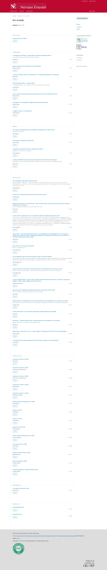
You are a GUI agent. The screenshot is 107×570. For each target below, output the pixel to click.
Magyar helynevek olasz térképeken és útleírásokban (27, 66)
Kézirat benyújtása (82, 18)
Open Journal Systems (82, 66)
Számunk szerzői (17, 514)
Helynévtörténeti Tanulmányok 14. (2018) (24, 401)
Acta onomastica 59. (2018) (20, 444)
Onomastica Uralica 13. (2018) (20, 384)
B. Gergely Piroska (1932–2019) (21, 488)
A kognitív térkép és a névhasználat (22, 111)
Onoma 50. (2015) (17, 410)
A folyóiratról (29, 11)
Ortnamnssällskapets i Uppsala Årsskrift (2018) (25, 469)
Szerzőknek (79, 60)
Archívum (21, 11)
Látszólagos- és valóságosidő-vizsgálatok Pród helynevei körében (30, 102)
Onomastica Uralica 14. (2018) (20, 393)
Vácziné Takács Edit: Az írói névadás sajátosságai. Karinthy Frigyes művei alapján (34, 311)
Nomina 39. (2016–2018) (19, 427)
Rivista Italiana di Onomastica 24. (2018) (23, 435)
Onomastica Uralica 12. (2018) (20, 376)
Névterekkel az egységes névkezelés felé (23, 140)
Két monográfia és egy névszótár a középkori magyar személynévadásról (42, 258)
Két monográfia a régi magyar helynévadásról (42, 183)
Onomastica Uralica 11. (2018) (20, 367)
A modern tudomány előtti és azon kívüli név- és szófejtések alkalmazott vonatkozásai (36, 74)
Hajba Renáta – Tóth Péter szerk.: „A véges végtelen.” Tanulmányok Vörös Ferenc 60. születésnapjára (40, 331)
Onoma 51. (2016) (17, 418)
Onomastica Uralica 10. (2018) (20, 359)
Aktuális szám (13, 11)
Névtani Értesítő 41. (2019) (20, 38)
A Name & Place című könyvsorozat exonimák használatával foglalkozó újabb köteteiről (42, 220)
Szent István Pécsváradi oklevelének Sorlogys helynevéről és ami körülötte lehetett (35, 94)
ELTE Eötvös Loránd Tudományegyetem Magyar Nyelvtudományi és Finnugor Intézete (35, 536)
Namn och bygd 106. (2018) (20, 461)
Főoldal (14, 16)
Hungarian (79, 27)
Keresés (93, 11)
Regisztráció (85, 1)
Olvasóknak (79, 57)
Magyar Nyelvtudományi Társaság (66, 536)
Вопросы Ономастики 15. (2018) (21, 452)
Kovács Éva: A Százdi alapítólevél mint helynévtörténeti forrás (30, 194)
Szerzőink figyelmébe (18, 507)
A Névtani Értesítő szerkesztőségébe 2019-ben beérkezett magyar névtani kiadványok (35, 340)
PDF (16, 41)
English (78, 29)
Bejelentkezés (92, 1)
